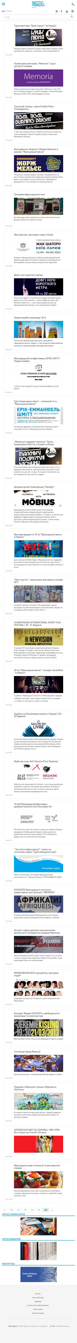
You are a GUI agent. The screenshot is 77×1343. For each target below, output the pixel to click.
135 (11, 1210)
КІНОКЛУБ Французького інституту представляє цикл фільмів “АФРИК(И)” (34, 891)
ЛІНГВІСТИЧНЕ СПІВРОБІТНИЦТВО (38, 1305)
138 (32, 1210)
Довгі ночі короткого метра (28, 275)
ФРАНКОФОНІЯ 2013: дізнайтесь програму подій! (36, 974)
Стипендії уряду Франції (27, 1051)
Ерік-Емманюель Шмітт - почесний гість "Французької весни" (35, 402)
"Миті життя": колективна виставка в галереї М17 (38, 581)
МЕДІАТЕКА (38, 1301)
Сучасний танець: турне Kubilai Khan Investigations (34, 107)
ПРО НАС (38, 1294)
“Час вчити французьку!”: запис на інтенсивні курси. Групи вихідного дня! (35, 850)
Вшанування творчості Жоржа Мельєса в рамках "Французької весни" (36, 150)
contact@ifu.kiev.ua (62, 1326)
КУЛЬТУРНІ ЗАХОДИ (38, 1313)
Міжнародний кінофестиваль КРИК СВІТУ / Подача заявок (37, 359)
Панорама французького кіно (29, 194)
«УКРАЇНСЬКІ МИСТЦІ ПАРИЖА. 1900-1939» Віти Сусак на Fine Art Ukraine (37, 1131)
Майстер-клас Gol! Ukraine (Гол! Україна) (36, 761)
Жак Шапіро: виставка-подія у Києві (33, 234)
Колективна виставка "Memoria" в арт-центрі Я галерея (35, 64)
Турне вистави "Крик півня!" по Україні (35, 25)
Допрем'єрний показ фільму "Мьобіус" (34, 487)
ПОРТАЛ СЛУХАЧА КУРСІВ (13, 1214)
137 (25, 1210)
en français (7, 11)
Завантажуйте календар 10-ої (30, 317)
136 (18, 1210)
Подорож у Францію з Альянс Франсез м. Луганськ (35, 1088)
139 (38, 1210)
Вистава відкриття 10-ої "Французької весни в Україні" (38, 535)
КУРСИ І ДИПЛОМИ (38, 1297)
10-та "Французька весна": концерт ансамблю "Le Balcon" (38, 671)
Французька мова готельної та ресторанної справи (37, 1166)
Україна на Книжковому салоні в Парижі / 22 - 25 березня (38, 715)
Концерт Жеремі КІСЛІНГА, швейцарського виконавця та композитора (37, 1014)
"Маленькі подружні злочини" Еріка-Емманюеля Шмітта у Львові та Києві (34, 443)
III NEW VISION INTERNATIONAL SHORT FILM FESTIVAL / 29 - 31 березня (37, 623)
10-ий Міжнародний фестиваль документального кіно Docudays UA (33, 805)
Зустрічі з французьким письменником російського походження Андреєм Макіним (37, 931)
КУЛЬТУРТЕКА (8, 1264)
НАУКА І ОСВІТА (37, 1309)
